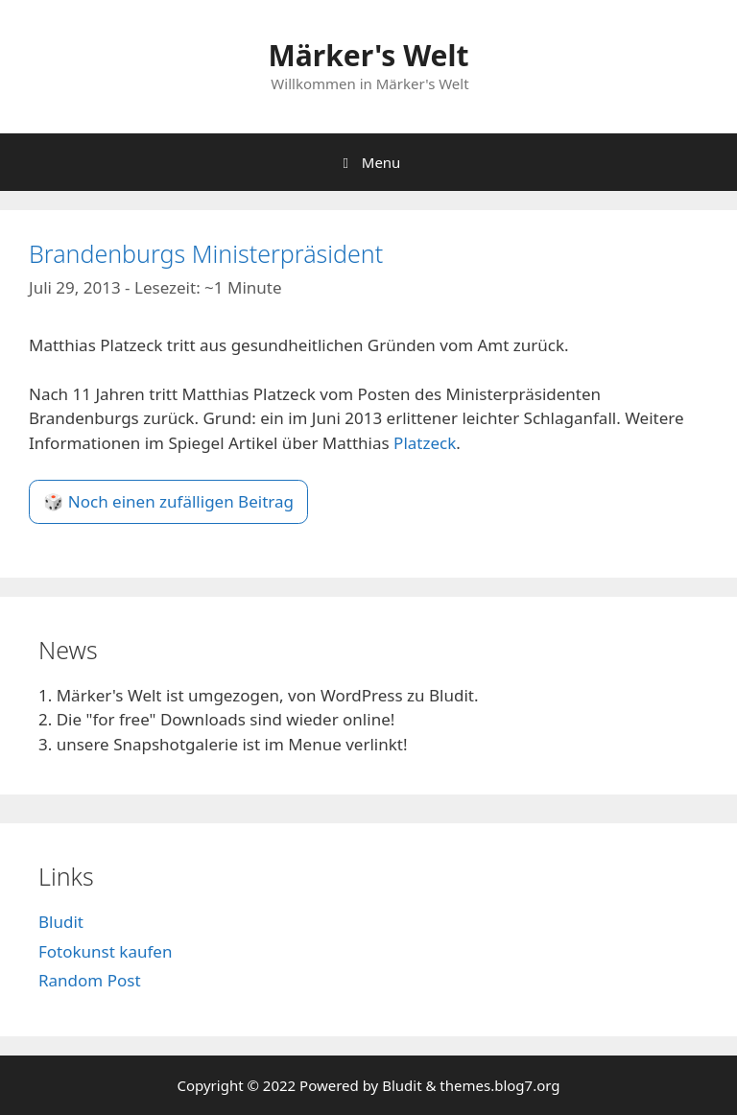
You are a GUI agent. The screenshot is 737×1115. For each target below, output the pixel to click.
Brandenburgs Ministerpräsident (206, 253)
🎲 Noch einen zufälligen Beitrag (168, 501)
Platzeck (424, 443)
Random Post (89, 980)
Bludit (60, 922)
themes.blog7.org (499, 1085)
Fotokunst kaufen (105, 951)
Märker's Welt (368, 55)
